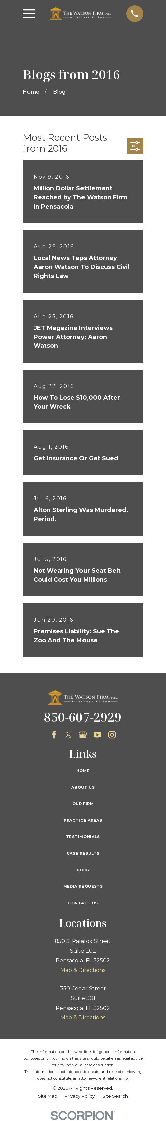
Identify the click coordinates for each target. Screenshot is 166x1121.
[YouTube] (97, 734)
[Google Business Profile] (83, 734)
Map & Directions (82, 970)
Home (83, 770)
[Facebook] (54, 734)
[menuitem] (47, 1096)
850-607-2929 (83, 717)
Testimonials (83, 836)
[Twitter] (68, 734)
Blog (83, 870)
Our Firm (83, 803)
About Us (83, 787)
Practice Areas (83, 820)
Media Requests (83, 886)
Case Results (83, 853)
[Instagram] (112, 734)
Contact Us (83, 903)
